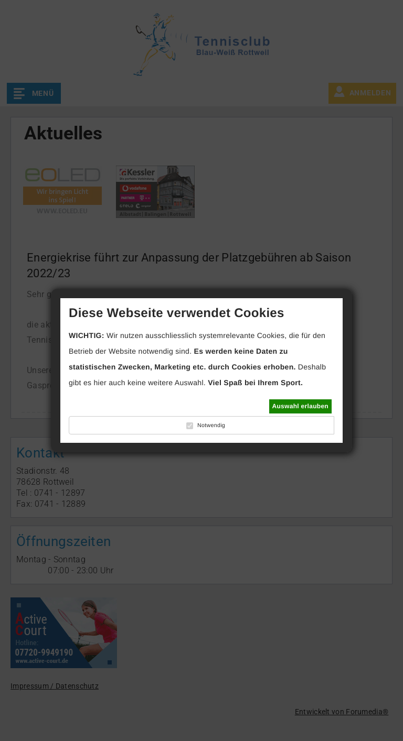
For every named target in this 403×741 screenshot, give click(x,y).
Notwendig (211, 425)
